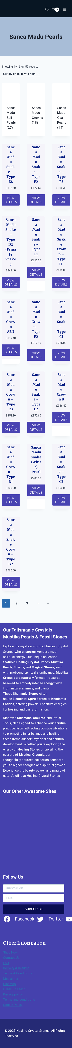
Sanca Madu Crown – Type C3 (10, 392)
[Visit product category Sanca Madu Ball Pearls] (11, 109)
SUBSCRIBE (34, 909)
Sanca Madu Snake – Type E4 (10, 164)
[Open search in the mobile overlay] (47, 10)
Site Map (9, 984)
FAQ (6, 963)
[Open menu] (64, 10)
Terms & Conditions (17, 973)
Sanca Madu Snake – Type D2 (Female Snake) (10, 242)
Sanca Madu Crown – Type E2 (36, 319)
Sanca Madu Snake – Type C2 (61, 464)
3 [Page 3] (27, 603)
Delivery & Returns (16, 968)
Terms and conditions (19, 999)
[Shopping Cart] (55, 10)
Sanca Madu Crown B (61, 387)
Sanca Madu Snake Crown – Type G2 (10, 542)
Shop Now (10, 952)
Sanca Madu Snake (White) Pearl (36, 459)
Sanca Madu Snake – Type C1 (61, 319)
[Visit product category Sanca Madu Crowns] (36, 107)
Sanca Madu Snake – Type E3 (61, 164)
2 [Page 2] (16, 603)
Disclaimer (10, 979)
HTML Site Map (14, 989)
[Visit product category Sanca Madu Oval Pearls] (61, 109)
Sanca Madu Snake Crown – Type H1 (61, 242)
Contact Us (11, 958)
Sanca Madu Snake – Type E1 (36, 237)
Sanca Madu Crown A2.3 (10, 317)
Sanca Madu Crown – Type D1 (10, 464)
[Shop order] (21, 74)
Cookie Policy (12, 1005)
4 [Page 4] (38, 603)
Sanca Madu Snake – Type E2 (36, 164)
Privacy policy (13, 994)
